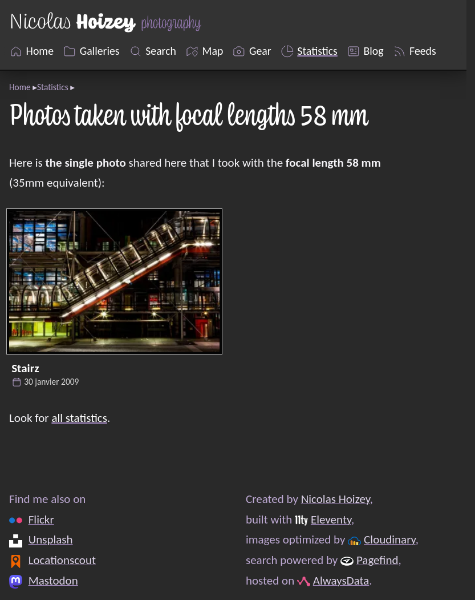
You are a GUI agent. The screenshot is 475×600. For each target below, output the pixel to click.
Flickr (41, 519)
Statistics (52, 87)
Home (20, 87)
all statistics (79, 417)
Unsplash (51, 539)
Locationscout (62, 560)
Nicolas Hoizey (335, 499)
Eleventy (331, 519)
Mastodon (53, 580)
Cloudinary (390, 539)
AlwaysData (341, 580)
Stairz (25, 368)
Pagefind (377, 560)
